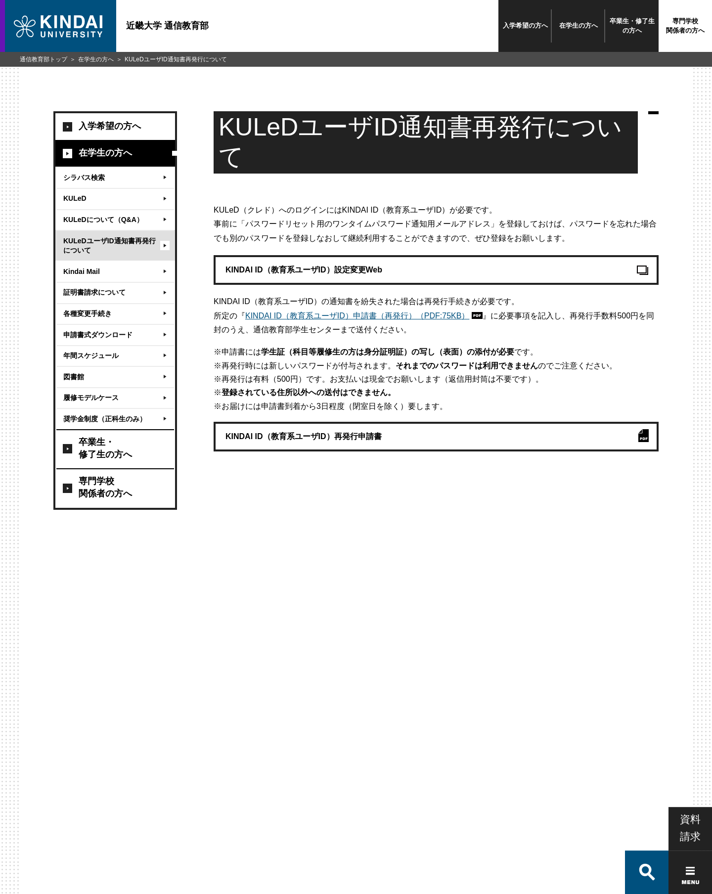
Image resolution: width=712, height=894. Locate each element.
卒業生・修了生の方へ (632, 25)
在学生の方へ (578, 25)
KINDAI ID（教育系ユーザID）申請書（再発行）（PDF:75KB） (357, 316)
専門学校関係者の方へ (685, 25)
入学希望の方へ (525, 25)
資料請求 (690, 796)
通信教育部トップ (43, 59)
